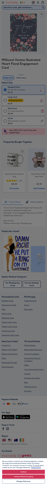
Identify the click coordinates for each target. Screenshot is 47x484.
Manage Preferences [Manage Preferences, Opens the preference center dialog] (23, 481)
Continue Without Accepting (23, 476)
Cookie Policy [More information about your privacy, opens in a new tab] (36, 467)
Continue (23, 472)
